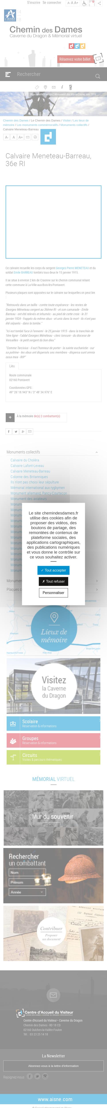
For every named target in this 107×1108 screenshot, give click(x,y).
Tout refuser (53, 581)
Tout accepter (53, 570)
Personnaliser (53, 592)
